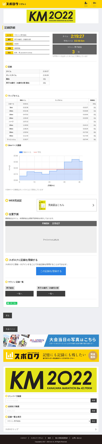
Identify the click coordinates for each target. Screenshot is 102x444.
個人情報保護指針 (61, 438)
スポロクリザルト (37, 438)
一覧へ (19, 294)
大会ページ (10, 329)
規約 (49, 438)
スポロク (23, 438)
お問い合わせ (77, 438)
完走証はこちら (51, 205)
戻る (7, 315)
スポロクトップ (11, 429)
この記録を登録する (51, 271)
